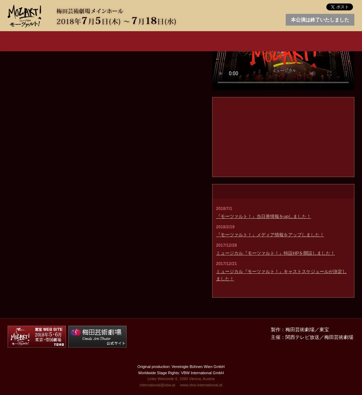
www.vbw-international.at (201, 385)
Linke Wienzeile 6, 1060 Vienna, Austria (181, 379)
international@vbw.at (157, 385)
